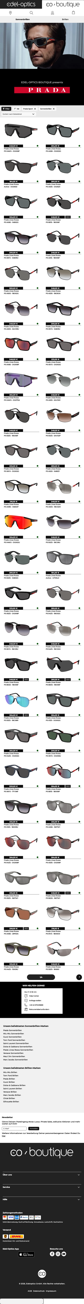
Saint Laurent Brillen (12, 1088)
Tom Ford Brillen (10, 1075)
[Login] (52, 13)
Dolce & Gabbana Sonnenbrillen (17, 1047)
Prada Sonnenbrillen (12, 1030)
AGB (30, 1291)
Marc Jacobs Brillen (12, 1095)
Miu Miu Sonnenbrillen (13, 1034)
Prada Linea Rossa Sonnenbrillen (18, 1050)
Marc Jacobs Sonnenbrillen (15, 1060)
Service (41, 1187)
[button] (21, 4)
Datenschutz (39, 1291)
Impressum (51, 1291)
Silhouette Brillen (11, 1102)
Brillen (65, 19)
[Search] (31, 13)
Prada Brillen (9, 1079)
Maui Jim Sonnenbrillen (14, 1056)
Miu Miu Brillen (10, 1072)
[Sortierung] (19, 114)
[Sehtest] (10, 13)
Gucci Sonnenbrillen (12, 1037)
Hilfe (41, 1199)
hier (3, 1136)
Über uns (41, 1175)
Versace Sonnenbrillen (13, 1053)
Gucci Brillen (9, 1082)
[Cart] (73, 13)
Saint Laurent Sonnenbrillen (16, 1043)
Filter (5, 108)
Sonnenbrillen (23, 19)
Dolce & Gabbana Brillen (14, 1085)
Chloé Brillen (9, 1098)
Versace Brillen (10, 1092)
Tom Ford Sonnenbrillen (14, 1040)
